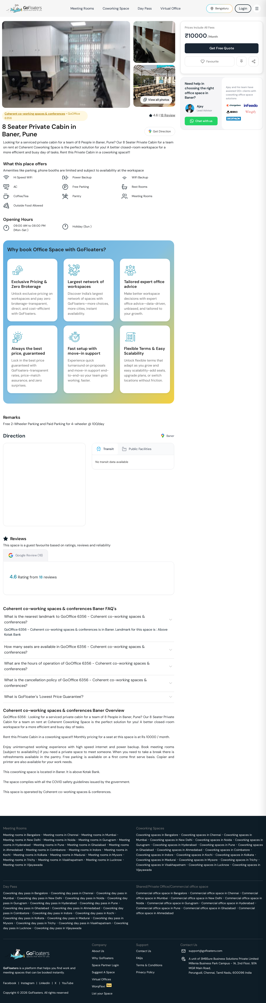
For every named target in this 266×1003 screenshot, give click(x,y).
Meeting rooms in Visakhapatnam (60, 860)
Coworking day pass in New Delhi (39, 898)
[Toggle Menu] (257, 8)
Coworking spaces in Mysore (198, 860)
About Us (98, 951)
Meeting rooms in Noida (59, 840)
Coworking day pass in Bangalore (25, 893)
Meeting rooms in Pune (49, 845)
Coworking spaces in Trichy (239, 860)
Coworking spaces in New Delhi (171, 840)
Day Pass (145, 8)
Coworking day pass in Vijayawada (57, 928)
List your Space (102, 993)
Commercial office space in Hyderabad (227, 903)
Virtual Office (170, 8)
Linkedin (44, 983)
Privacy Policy (145, 972)
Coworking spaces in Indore (154, 855)
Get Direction (160, 131)
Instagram (27, 983)
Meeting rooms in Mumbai (98, 835)
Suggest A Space (103, 972)
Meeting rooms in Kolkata (30, 855)
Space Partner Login (105, 965)
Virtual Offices (101, 979)
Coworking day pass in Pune (99, 903)
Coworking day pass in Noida (84, 898)
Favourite (210, 61)
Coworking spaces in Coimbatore (227, 850)
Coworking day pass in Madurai (68, 918)
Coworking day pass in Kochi (94, 913)
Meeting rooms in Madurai (67, 855)
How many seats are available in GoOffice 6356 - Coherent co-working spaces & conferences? (74, 649)
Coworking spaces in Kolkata (235, 855)
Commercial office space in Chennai (214, 893)
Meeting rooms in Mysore (105, 855)
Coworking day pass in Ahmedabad (76, 908)
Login (243, 8)
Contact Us (143, 951)
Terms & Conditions (149, 965)
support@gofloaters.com (205, 951)
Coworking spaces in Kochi (194, 855)
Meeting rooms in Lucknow (104, 860)
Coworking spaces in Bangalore (157, 835)
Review (167, 115)
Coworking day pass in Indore (52, 913)
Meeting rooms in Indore (85, 850)
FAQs (139, 958)
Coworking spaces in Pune (217, 845)
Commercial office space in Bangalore (161, 893)
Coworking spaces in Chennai (201, 835)
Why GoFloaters (102, 958)
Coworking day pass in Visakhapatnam (85, 923)
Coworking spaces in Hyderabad (175, 845)
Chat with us (201, 121)
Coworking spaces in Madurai (156, 860)
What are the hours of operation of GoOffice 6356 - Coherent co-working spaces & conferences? (77, 666)
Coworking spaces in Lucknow (209, 865)
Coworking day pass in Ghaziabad (26, 908)
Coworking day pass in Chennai (72, 893)
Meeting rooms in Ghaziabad (86, 845)
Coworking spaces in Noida (213, 840)
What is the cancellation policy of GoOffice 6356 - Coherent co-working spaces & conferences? (75, 682)
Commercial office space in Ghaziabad (209, 908)
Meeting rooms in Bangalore (21, 835)
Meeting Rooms (82, 8)
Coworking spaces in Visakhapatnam (161, 865)
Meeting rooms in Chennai (60, 835)
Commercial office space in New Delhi (196, 898)
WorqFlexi (102, 986)
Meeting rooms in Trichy (19, 860)
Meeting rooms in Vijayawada (23, 865)
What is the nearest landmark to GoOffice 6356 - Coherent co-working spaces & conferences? (74, 619)
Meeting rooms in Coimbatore (46, 850)
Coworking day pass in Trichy (36, 923)
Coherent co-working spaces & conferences (35, 114)
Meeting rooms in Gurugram (97, 840)
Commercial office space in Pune (158, 908)
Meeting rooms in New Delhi (22, 840)
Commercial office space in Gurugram (172, 903)
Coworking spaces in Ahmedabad (179, 850)
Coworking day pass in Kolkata (23, 918)
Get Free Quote (221, 48)
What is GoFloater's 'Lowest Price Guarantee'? (43, 696)
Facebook (9, 983)
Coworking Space (116, 8)
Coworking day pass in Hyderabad (53, 903)
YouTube (67, 983)
